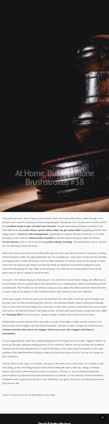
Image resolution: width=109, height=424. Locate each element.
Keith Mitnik (37, 395)
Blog (53, 395)
